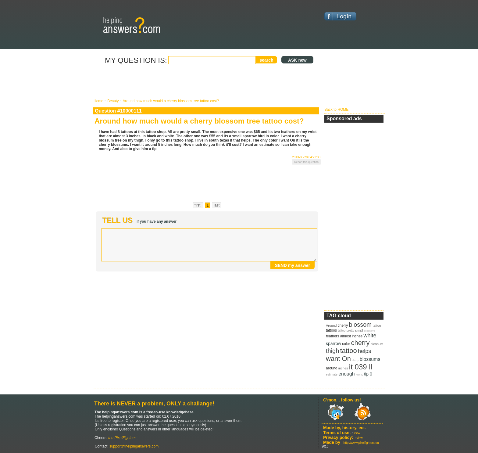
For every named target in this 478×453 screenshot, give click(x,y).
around (331, 368)
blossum (377, 344)
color (346, 344)
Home (99, 101)
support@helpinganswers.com (133, 446)
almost (345, 336)
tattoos (331, 330)
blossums (370, 359)
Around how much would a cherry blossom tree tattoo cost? (171, 101)
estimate (331, 374)
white (369, 336)
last (216, 205)
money (359, 374)
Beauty (113, 101)
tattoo (377, 325)
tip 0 (368, 374)
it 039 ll (360, 367)
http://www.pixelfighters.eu (361, 442)
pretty (350, 330)
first (198, 205)
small (359, 330)
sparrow (333, 343)
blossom (360, 324)
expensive (369, 330)
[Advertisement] (207, 81)
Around (331, 325)
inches (357, 336)
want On (338, 358)
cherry (343, 325)
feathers (332, 336)
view (357, 433)
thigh (332, 350)
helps (364, 351)
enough (346, 373)
